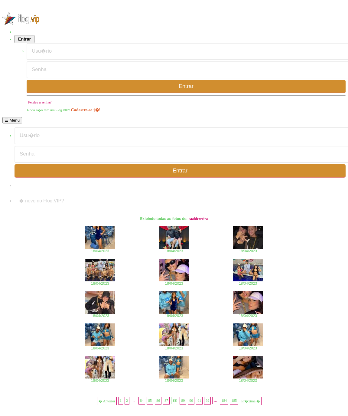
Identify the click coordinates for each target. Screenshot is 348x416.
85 (150, 400)
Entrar (24, 39)
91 (199, 400)
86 (158, 400)
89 (183, 400)
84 (142, 400)
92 (207, 400)
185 (234, 400)
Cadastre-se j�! (85, 109)
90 (191, 400)
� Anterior (107, 401)
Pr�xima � (250, 401)
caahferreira (198, 219)
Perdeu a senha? (39, 102)
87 (166, 400)
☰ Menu (12, 120)
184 (224, 400)
